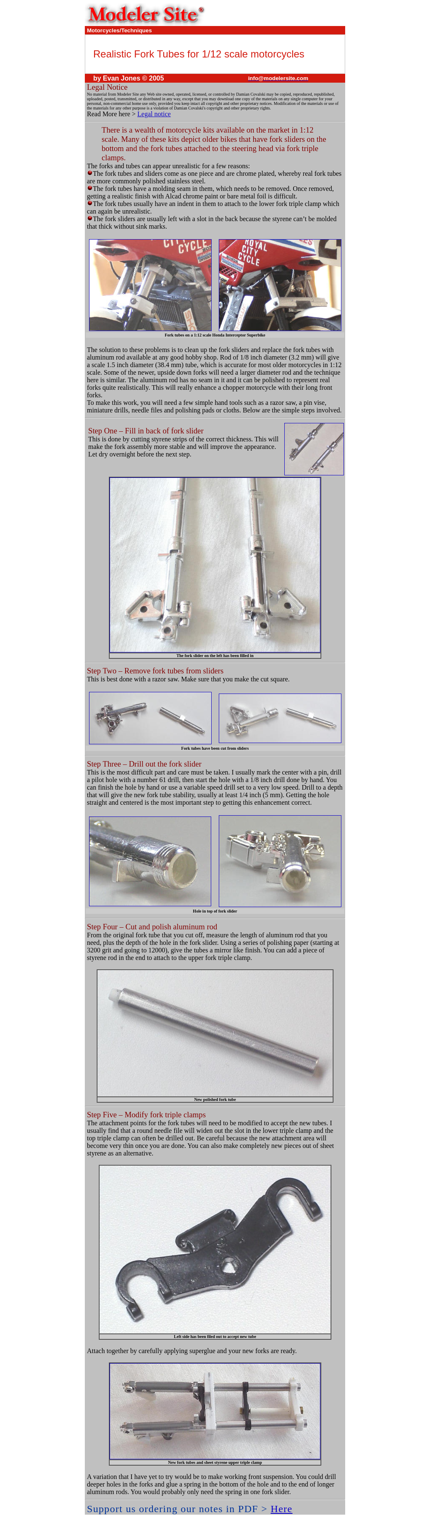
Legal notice (154, 113)
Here (282, 1508)
